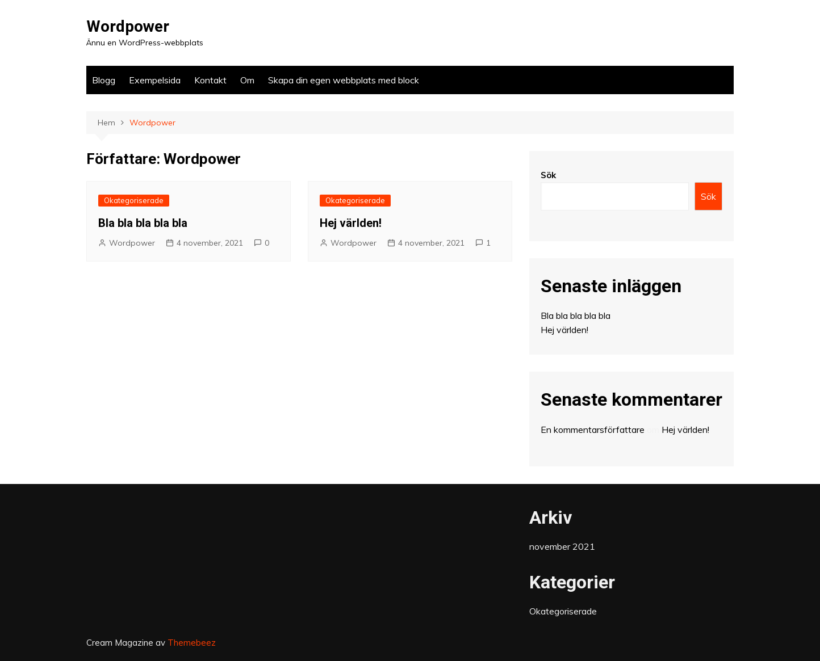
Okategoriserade (134, 200)
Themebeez (192, 642)
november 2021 (562, 546)
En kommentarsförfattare (593, 429)
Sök (548, 175)
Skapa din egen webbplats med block (343, 80)
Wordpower (127, 26)
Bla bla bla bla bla (142, 223)
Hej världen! (351, 223)
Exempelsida (155, 80)
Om (247, 80)
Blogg (103, 80)
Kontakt (210, 80)
